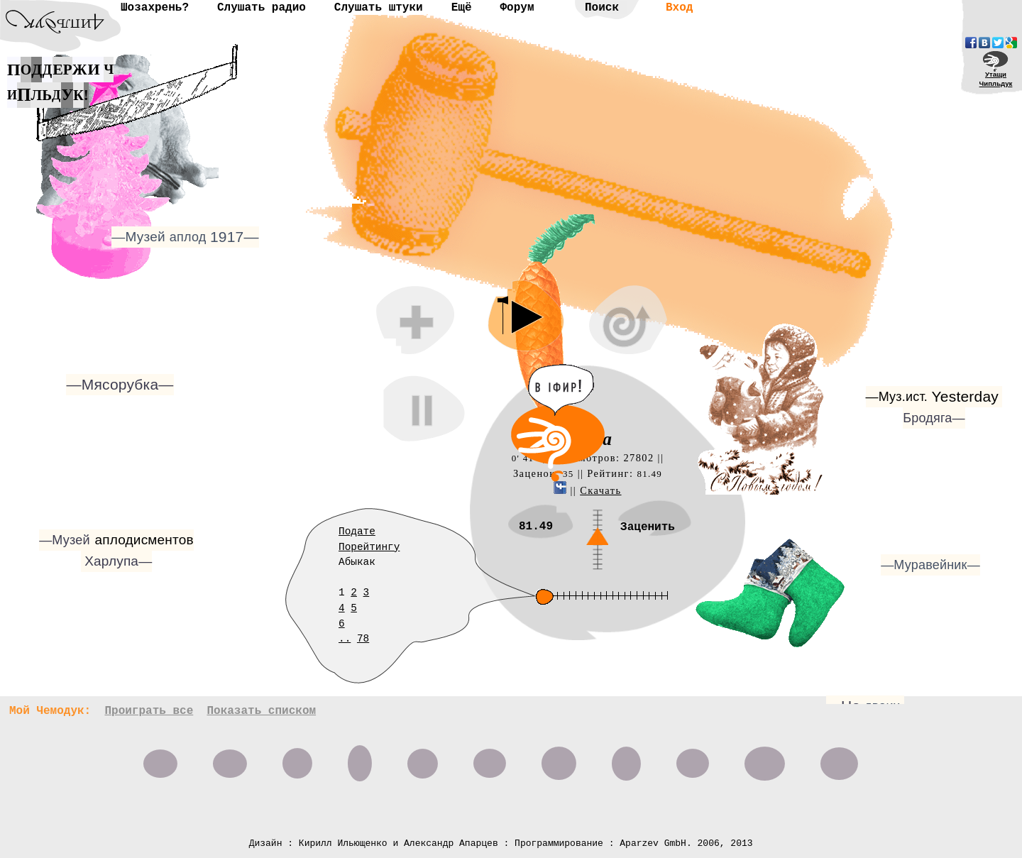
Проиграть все (148, 711)
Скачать (600, 490)
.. (345, 638)
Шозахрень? (155, 7)
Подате (357, 531)
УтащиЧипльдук (996, 78)
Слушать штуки (378, 7)
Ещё (461, 7)
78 (363, 638)
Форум (517, 7)
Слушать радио (261, 7)
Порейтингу (369, 547)
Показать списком (261, 711)
